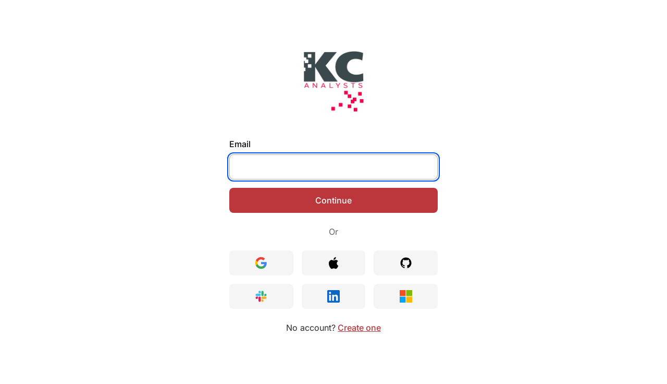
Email (240, 144)
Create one (359, 327)
